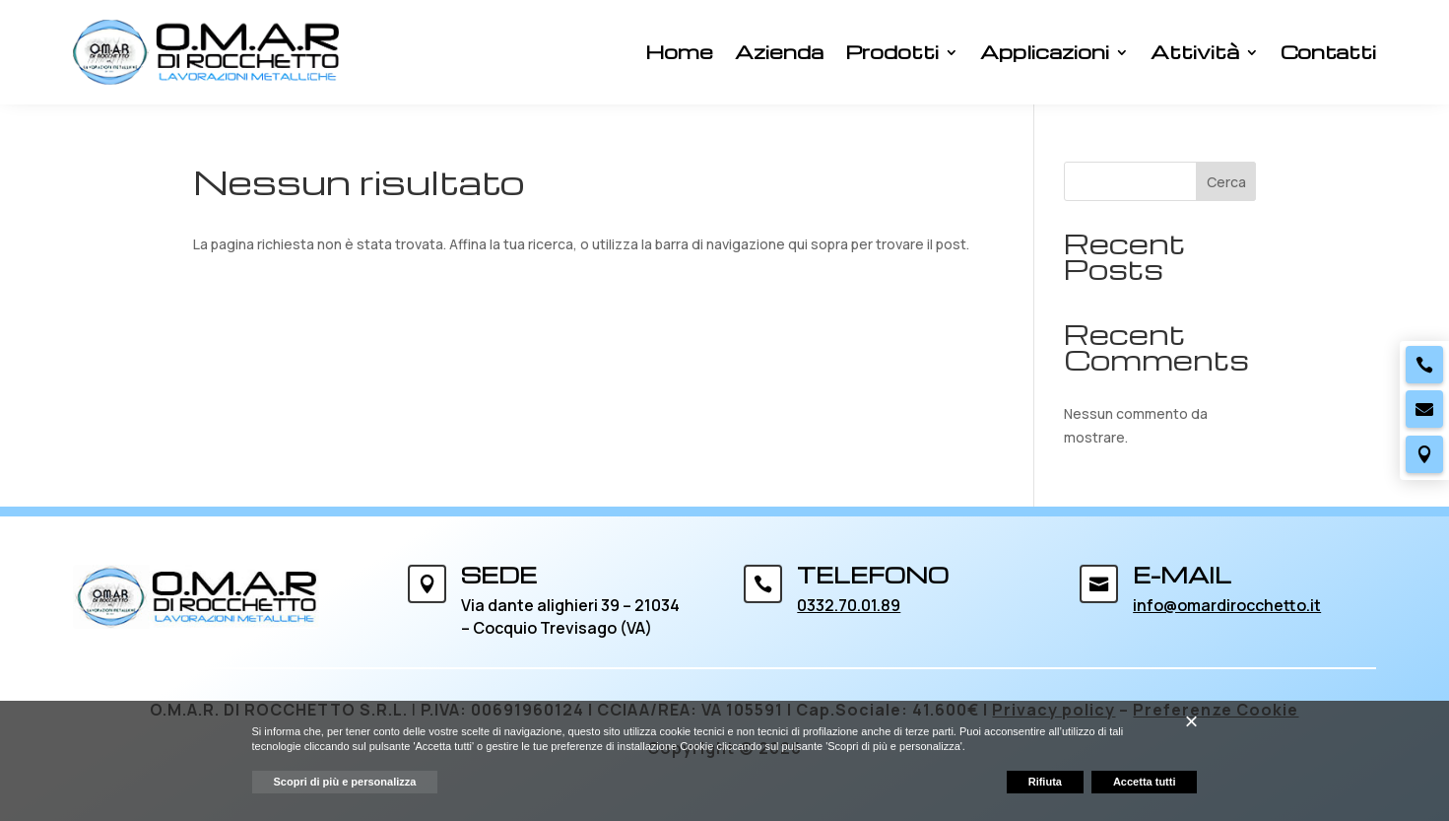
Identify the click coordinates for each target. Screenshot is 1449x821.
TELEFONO (873, 574)
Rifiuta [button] (1045, 781)
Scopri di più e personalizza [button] (345, 781)
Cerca (1226, 181)
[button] (1191, 721)
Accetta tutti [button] (1144, 781)
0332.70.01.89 (848, 605)
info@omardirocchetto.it (1227, 605)
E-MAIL (1182, 574)
